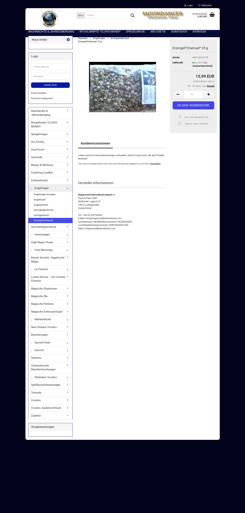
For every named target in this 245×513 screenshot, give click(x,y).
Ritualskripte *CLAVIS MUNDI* (44, 125)
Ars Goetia (37, 142)
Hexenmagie (40, 235)
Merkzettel (205, 5)
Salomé (37, 350)
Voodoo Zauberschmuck (46, 408)
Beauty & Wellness (42, 165)
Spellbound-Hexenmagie (45, 385)
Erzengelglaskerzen (44, 210)
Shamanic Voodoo (44, 377)
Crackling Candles (42, 173)
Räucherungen (39, 335)
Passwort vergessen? (42, 98)
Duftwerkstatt (39, 181)
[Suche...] (81, 15)
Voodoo (36, 400)
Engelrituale (40, 200)
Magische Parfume (42, 304)
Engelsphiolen (41, 205)
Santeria (36, 358)
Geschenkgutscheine (43, 227)
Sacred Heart (40, 343)
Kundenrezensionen (95, 144)
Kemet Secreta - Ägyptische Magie (47, 260)
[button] (178, 95)
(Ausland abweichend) (202, 67)
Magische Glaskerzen (44, 289)
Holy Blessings (42, 250)
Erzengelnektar (41, 215)
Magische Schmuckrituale (46, 312)
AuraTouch (37, 150)
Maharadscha (41, 320)
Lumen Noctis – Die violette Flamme (48, 279)
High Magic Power (42, 243)
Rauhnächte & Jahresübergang (40, 113)
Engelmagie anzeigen (45, 195)
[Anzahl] (193, 95)
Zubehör (36, 416)
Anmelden (155, 164)
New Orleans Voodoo (44, 327)
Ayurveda (36, 158)
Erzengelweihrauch (43, 221)
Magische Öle (39, 296)
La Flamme (39, 270)
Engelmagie (40, 188)
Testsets (36, 393)
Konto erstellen (38, 93)
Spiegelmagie (39, 135)
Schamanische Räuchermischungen (43, 368)
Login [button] (188, 5)
